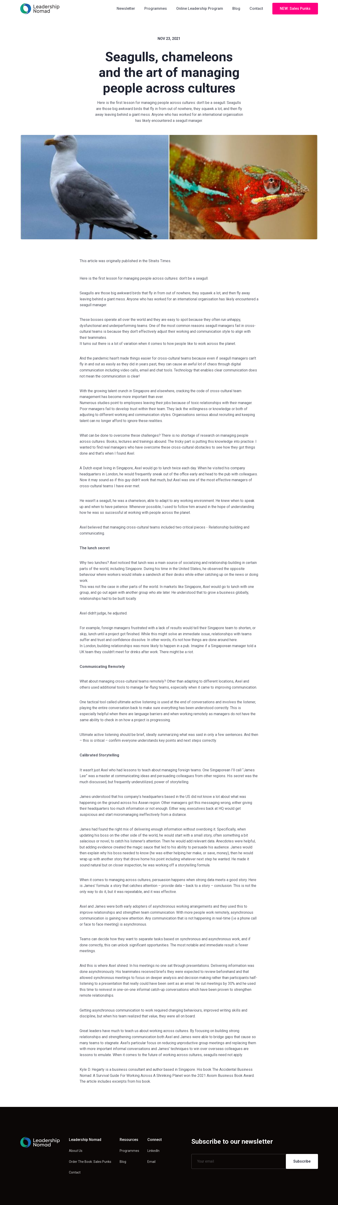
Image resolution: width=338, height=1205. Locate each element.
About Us (75, 1151)
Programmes (155, 8)
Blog (236, 8)
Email (151, 1162)
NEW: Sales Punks (295, 8)
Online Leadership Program (199, 8)
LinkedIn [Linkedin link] (153, 1151)
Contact (256, 8)
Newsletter (126, 8)
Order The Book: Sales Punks (90, 1162)
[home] (40, 8)
